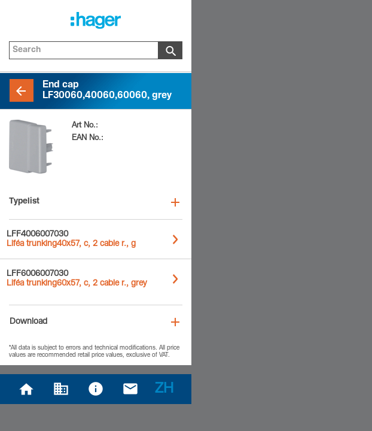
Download (28, 322)
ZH (164, 390)
